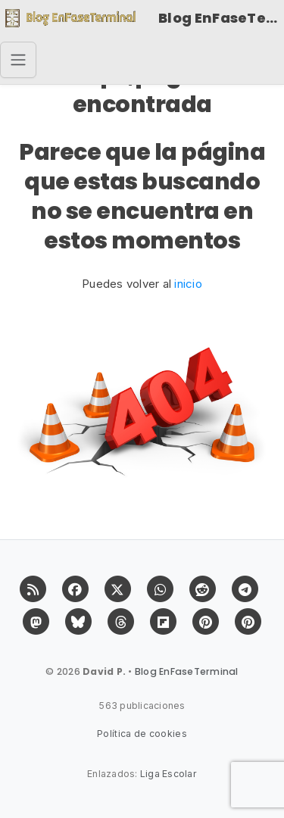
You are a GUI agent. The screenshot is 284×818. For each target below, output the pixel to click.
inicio (188, 283)
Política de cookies (142, 733)
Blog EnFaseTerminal (221, 17)
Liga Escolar (168, 773)
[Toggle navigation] (18, 60)
